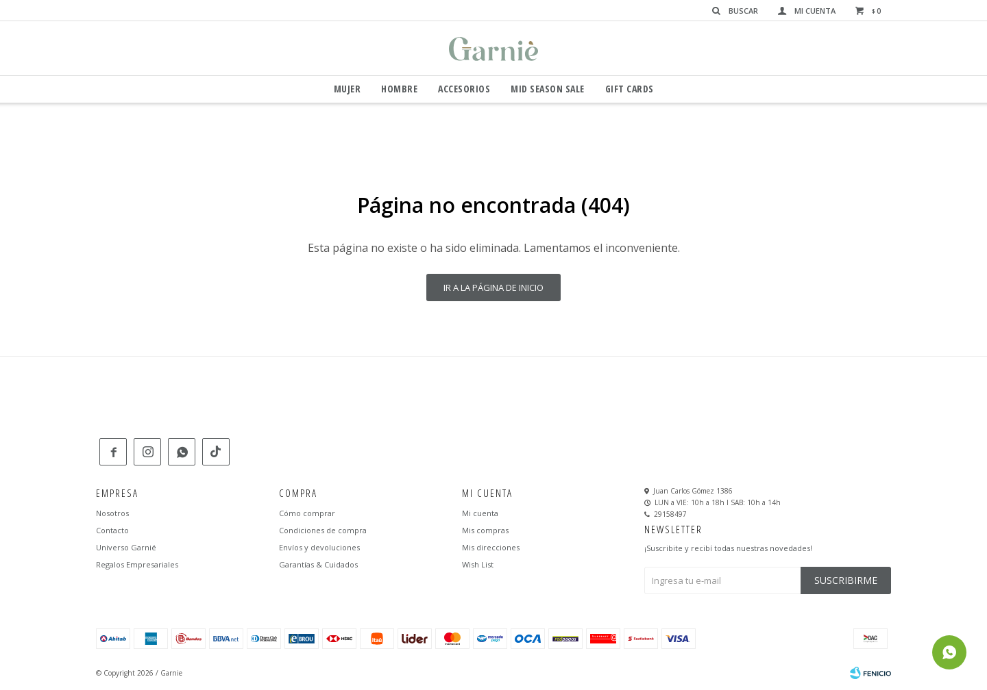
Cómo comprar (307, 513)
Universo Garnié (126, 547)
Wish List (478, 564)
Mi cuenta (480, 513)
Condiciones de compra (323, 530)
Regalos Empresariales (137, 564)
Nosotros (112, 513)
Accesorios (464, 88)
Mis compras (485, 530)
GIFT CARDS (629, 88)
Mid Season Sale (548, 88)
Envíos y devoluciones (319, 547)
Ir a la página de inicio (493, 287)
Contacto (112, 530)
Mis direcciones (491, 547)
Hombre (399, 88)
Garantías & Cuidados (318, 564)
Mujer (347, 88)
